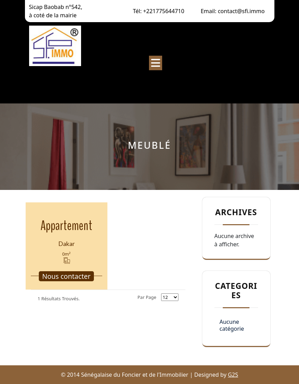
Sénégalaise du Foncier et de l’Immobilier (62, 81)
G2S (233, 374)
